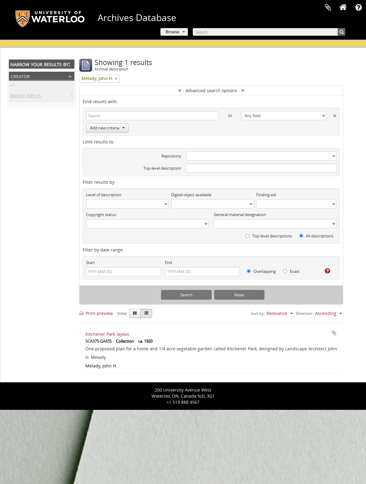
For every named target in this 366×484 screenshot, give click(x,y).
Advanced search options (211, 90)
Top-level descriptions (269, 236)
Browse (172, 31)
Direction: (304, 313)
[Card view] (135, 313)
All (12, 86)
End (168, 262)
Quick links (358, 7)
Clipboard (328, 7)
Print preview (96, 313)
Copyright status (101, 214)
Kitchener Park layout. (107, 334)
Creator (20, 76)
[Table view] (146, 313)
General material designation (240, 214)
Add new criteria (107, 128)
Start (90, 262)
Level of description (103, 194)
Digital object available (191, 194)
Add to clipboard (334, 333)
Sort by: (258, 313)
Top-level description (162, 168)
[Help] (325, 271)
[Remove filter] (116, 78)
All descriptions (316, 236)
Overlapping (261, 271)
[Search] (269, 32)
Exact (291, 271)
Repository (171, 156)
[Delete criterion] (331, 114)
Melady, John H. (26, 96)
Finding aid (266, 194)
